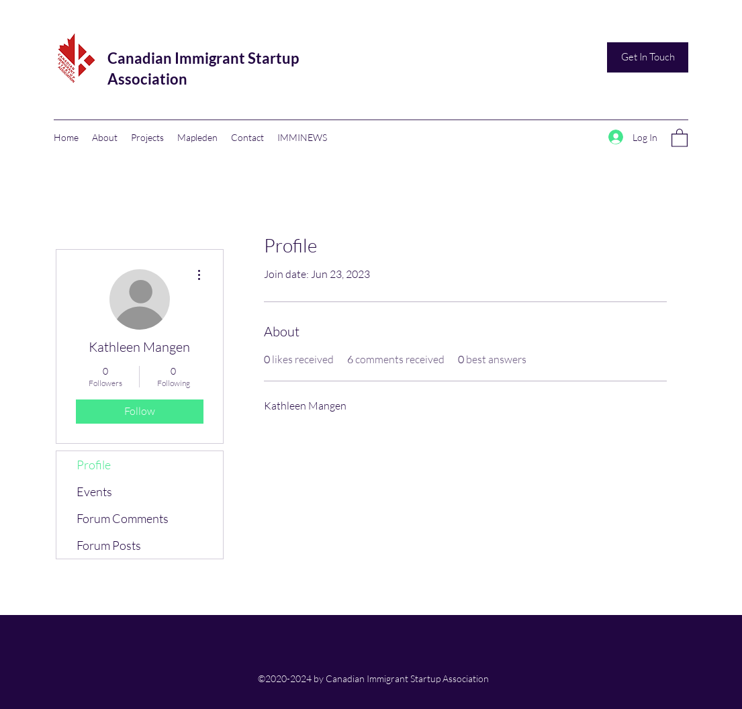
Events (94, 491)
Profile (94, 464)
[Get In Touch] (647, 57)
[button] (679, 137)
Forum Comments (123, 518)
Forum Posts (109, 545)
